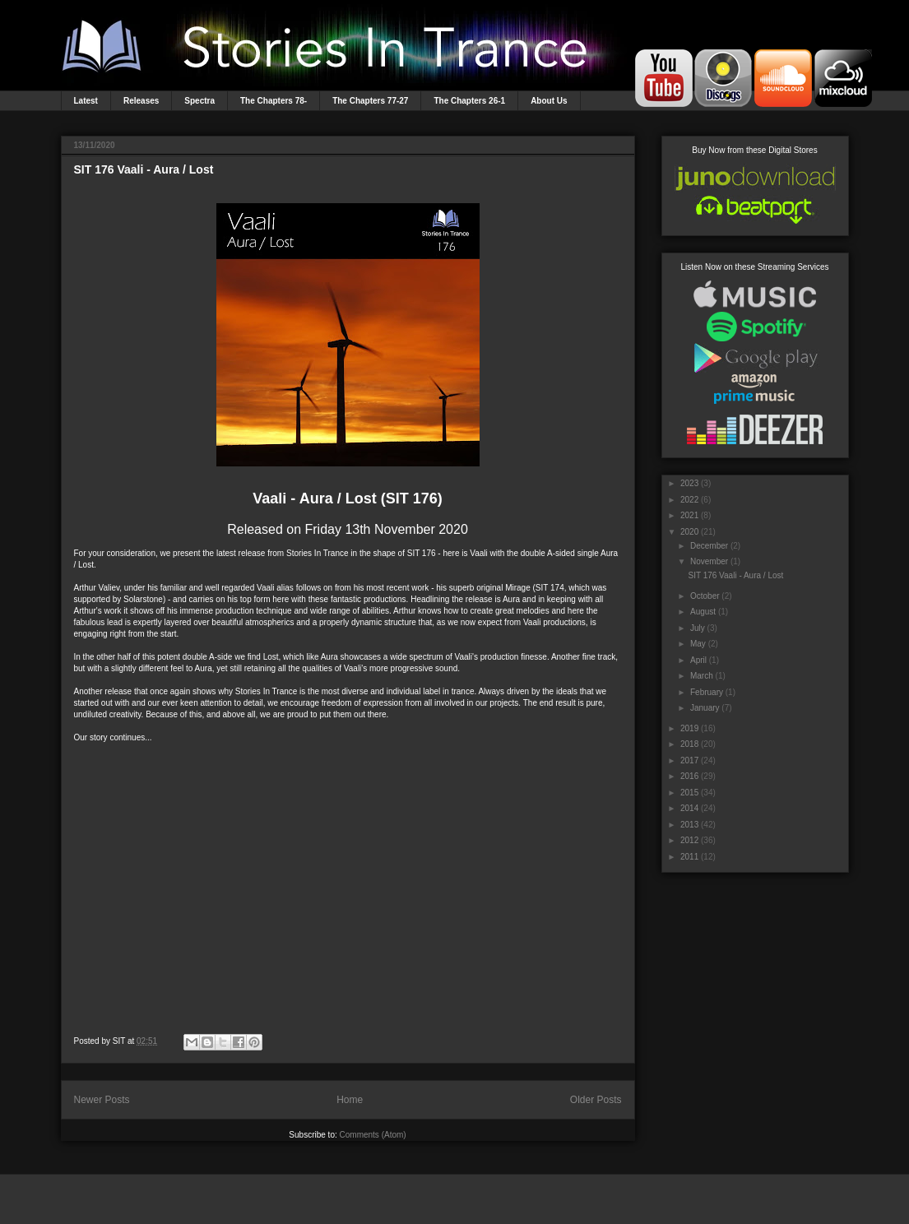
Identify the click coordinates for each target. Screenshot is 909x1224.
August (703, 611)
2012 (689, 840)
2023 (689, 483)
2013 (689, 824)
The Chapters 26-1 (469, 100)
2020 (689, 531)
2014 (689, 808)
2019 (689, 728)
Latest (86, 100)
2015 (689, 792)
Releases (141, 100)
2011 (689, 856)
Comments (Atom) (373, 1134)
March (701, 675)
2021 (689, 515)
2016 (689, 776)
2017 (689, 760)
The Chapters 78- (273, 100)
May (698, 643)
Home (349, 1100)
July (697, 628)
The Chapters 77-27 (370, 100)
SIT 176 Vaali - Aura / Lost (144, 169)
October (705, 595)
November (709, 561)
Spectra (199, 100)
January (705, 707)
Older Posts (596, 1100)
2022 (689, 499)
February (706, 692)
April (698, 660)
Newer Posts (102, 1100)
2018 (689, 744)
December (709, 545)
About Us (549, 100)
